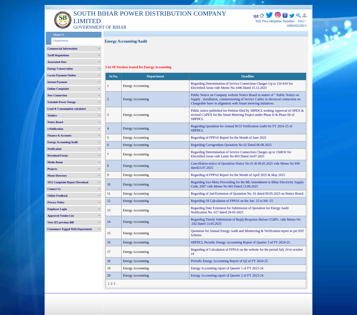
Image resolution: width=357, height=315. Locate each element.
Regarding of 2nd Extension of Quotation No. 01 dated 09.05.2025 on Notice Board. (247, 194)
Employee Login (57, 209)
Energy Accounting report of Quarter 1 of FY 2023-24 (227, 268)
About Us (58, 34)
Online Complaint (58, 88)
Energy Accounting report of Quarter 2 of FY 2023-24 (227, 275)
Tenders (52, 115)
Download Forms (57, 155)
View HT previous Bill (60, 222)
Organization (61, 40)
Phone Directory (57, 175)
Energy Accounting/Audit (62, 142)
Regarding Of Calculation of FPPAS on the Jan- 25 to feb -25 (232, 201)
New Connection (57, 95)
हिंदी (256, 17)
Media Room (55, 162)
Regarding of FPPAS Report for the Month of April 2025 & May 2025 (238, 175)
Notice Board (55, 122)
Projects (52, 168)
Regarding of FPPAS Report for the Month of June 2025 (228, 138)
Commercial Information (62, 48)
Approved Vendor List (60, 215)
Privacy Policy (55, 202)
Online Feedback (57, 195)
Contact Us (54, 189)
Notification (54, 148)
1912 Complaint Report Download (67, 182)
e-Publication (55, 128)
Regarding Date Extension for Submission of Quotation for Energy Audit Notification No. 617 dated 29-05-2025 (240, 210)
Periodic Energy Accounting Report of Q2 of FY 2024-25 (229, 261)
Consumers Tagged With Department (69, 229)
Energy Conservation (60, 68)
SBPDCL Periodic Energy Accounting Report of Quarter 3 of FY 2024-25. (241, 242)
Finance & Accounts (59, 135)
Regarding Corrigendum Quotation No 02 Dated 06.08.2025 (231, 145)
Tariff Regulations (58, 55)
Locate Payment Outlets (61, 75)
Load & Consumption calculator (66, 108)
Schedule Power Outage (61, 102)
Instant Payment (57, 82)
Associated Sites (56, 62)
